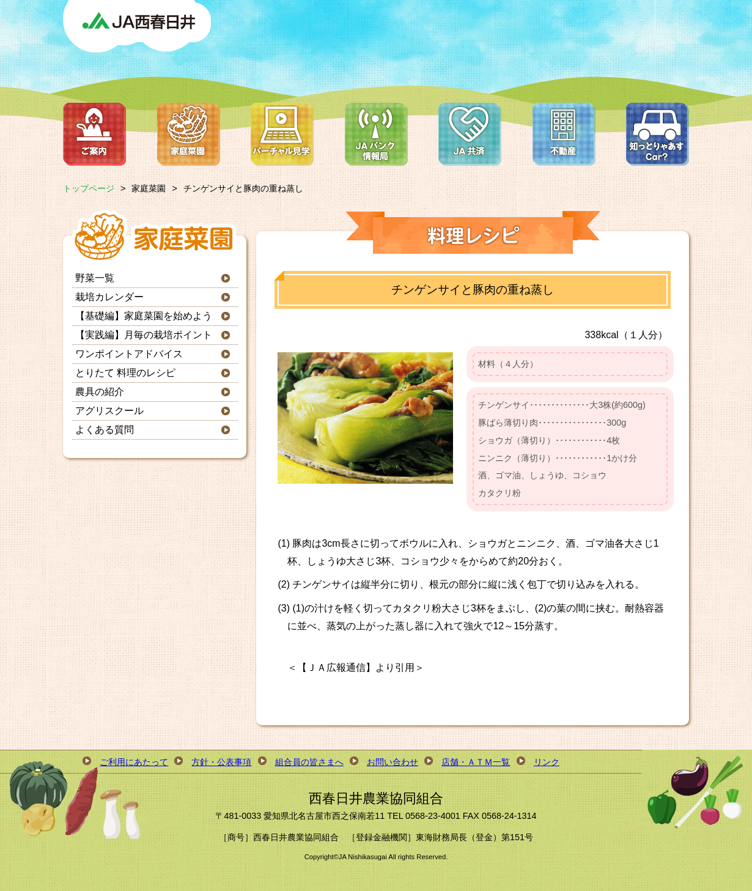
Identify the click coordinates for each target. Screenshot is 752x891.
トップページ (88, 188)
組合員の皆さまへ (309, 762)
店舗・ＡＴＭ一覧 (475, 762)
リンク (546, 762)
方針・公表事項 (221, 762)
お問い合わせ (392, 762)
